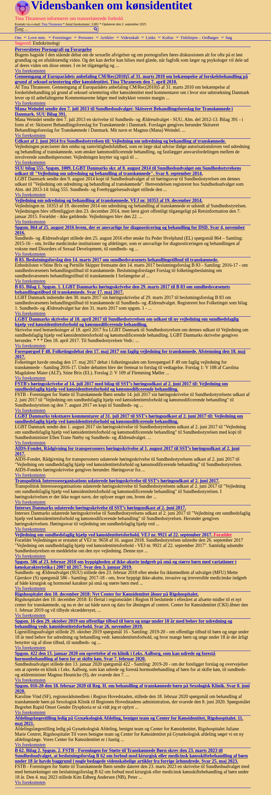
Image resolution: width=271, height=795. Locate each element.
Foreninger (65, 37)
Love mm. (39, 37)
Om (21, 37)
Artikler (110, 37)
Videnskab (132, 37)
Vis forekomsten (30, 70)
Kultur (170, 37)
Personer (88, 37)
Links (153, 37)
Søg (228, 37)
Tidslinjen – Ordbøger (202, 37)
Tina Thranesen (52, 24)
